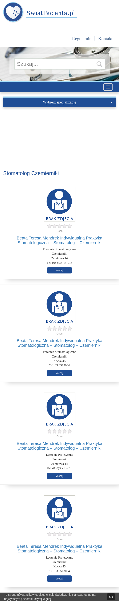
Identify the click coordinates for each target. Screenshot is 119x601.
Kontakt (105, 38)
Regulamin (81, 38)
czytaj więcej (42, 599)
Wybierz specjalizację (78, 102)
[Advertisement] (59, 138)
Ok (111, 596)
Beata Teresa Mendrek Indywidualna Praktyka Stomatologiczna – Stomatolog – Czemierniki (59, 240)
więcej (59, 270)
